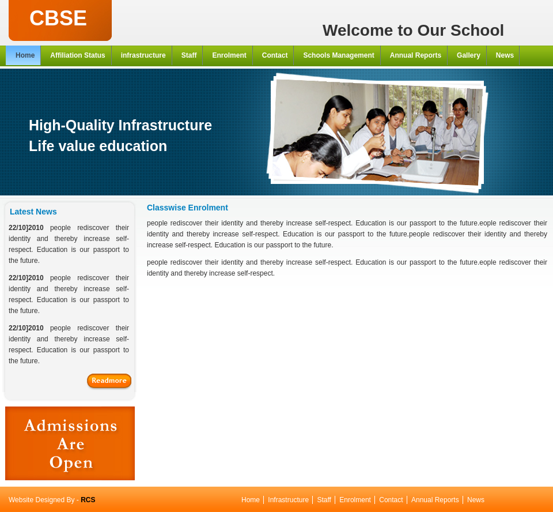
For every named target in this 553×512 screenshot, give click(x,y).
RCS (88, 500)
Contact (391, 500)
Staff (324, 500)
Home (250, 500)
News (475, 500)
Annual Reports (435, 500)
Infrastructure (288, 500)
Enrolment (355, 500)
